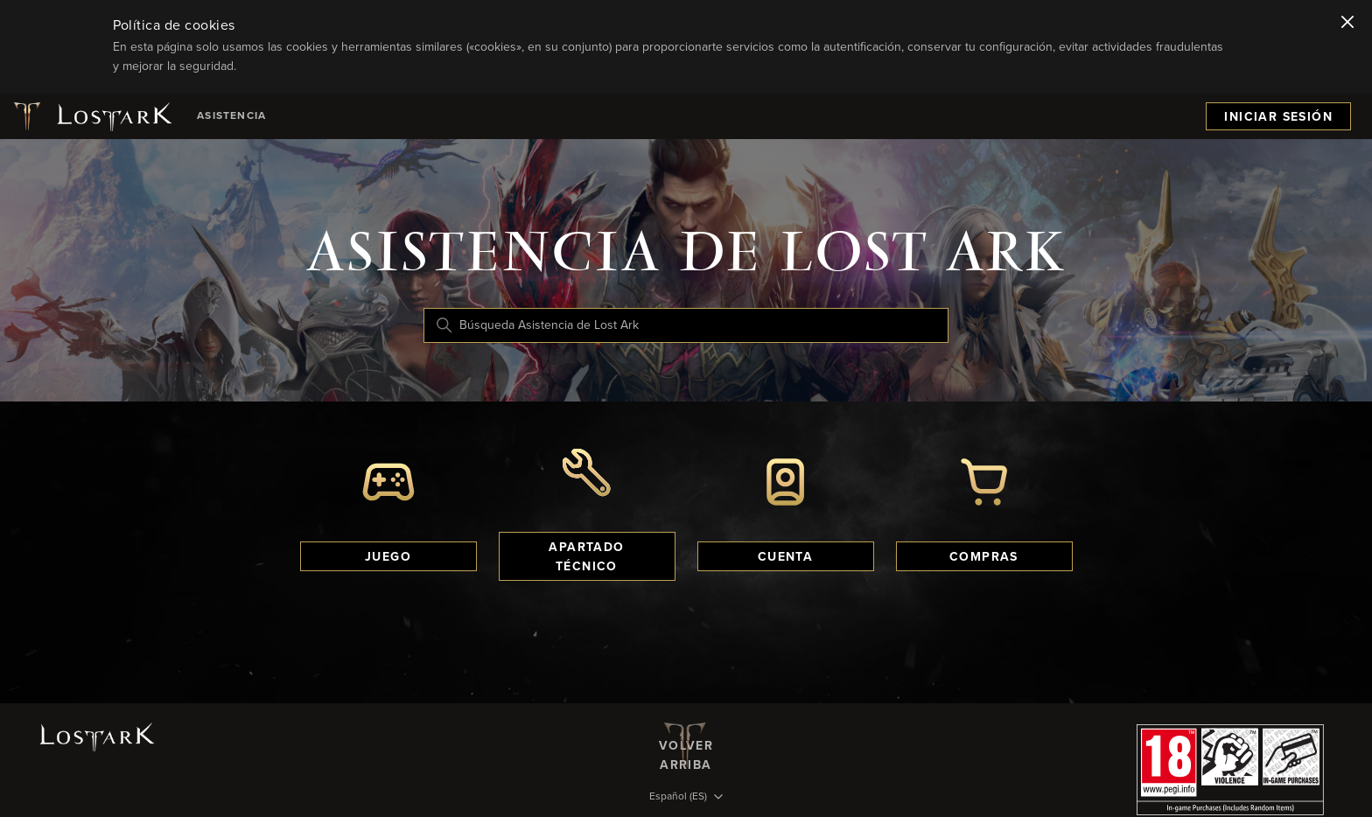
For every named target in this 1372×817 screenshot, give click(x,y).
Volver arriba (686, 745)
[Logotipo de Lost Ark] (91, 116)
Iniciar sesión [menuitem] (1278, 117)
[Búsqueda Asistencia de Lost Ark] (686, 325)
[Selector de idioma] (686, 798)
